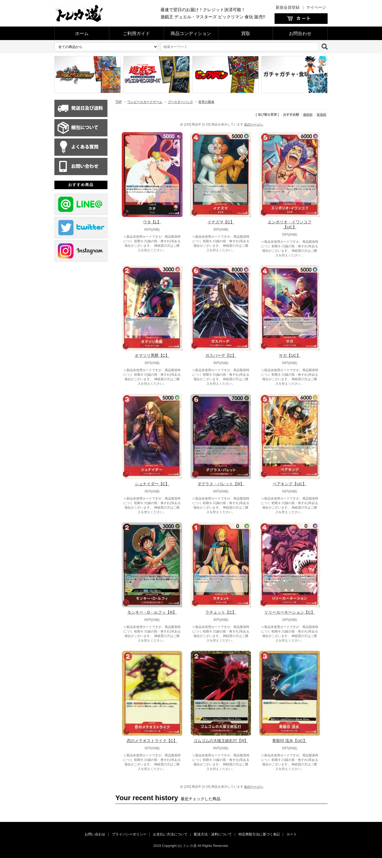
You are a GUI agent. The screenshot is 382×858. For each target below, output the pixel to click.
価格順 (307, 114)
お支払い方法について (170, 834)
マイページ (316, 7)
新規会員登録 (287, 7)
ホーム (82, 33)
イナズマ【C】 (220, 222)
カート (291, 834)
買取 (245, 33)
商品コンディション (191, 33)
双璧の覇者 (206, 102)
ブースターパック (180, 102)
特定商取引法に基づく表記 (259, 834)
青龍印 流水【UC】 (289, 740)
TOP (118, 102)
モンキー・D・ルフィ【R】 (152, 612)
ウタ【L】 (152, 222)
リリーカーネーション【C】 (289, 612)
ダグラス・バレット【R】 (220, 484)
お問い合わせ (95, 834)
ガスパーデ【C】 (220, 355)
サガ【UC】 (290, 355)
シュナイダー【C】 (152, 484)
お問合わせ (300, 33)
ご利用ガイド (136, 33)
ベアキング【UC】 (289, 484)
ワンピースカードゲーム (144, 102)
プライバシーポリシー (129, 834)
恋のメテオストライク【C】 (152, 740)
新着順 (321, 114)
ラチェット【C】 (220, 612)
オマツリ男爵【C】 (152, 355)
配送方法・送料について (213, 834)
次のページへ (253, 124)
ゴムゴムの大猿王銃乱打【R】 (220, 740)
